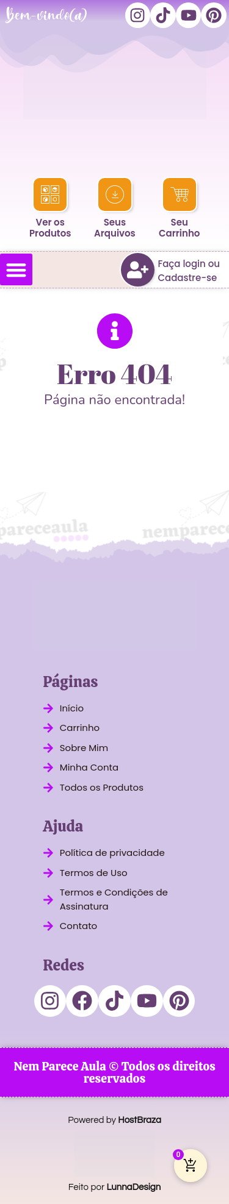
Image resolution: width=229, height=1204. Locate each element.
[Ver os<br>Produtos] (50, 194)
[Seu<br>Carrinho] (179, 194)
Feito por (114, 1187)
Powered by (114, 1120)
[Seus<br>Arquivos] (115, 194)
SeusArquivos (115, 228)
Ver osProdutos (50, 228)
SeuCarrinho (179, 228)
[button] (16, 270)
